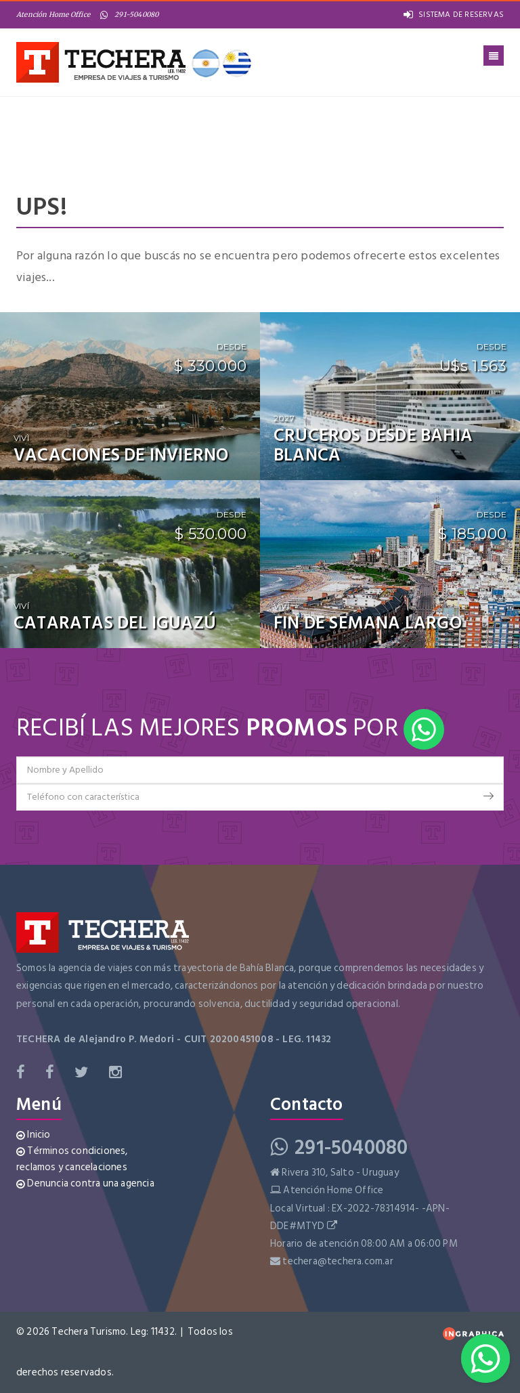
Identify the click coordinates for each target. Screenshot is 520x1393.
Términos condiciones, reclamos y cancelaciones (72, 1159)
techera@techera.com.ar (337, 1261)
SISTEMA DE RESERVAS (454, 14)
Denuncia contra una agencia (85, 1183)
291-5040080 (129, 14)
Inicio (33, 1134)
